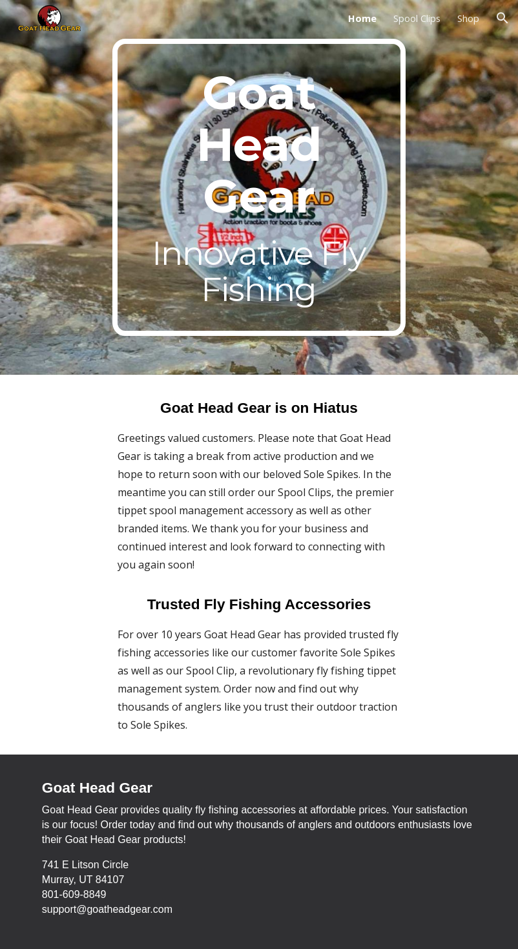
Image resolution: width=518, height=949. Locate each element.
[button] (502, 18)
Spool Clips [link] (416, 18)
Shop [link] (468, 18)
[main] (258, 187)
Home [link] (362, 18)
